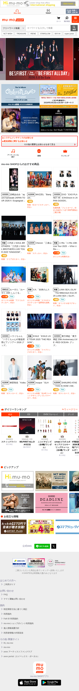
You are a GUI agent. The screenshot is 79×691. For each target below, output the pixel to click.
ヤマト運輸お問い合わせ (14, 599)
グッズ (71, 414)
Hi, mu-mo (8, 643)
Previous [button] (4, 59)
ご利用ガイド (9, 584)
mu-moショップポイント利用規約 (19, 623)
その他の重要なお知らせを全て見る (39, 144)
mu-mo (7, 647)
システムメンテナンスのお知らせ (17, 138)
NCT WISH (7, 34)
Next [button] (74, 59)
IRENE (33, 34)
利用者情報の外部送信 (13, 633)
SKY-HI (57, 34)
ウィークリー (71, 409)
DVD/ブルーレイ (50, 414)
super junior (69, 34)
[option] (39, 59)
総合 (10, 414)
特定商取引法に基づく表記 (15, 609)
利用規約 (7, 614)
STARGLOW (45, 34)
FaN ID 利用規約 (11, 619)
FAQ (6, 594)
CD (28, 414)
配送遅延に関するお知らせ (14, 141)
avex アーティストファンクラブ (18, 652)
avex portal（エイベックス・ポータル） (21, 656)
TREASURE (21, 34)
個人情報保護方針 (11, 628)
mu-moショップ (13, 20)
